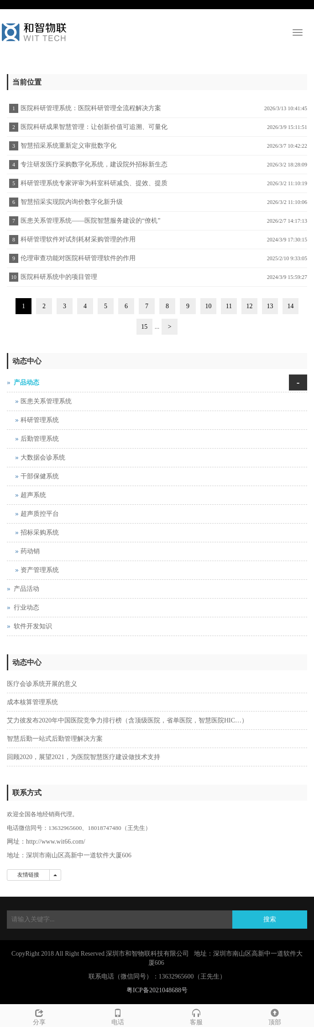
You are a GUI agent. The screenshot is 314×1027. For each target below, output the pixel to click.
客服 (196, 1016)
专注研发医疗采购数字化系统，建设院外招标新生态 (94, 164)
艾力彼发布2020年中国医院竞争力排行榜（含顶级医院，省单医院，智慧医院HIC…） (127, 720)
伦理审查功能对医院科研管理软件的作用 (78, 258)
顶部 (275, 1016)
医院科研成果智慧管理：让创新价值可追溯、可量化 (94, 126)
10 (208, 306)
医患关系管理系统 (46, 401)
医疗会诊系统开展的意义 (42, 683)
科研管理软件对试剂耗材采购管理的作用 (78, 239)
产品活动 (26, 588)
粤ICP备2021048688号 (157, 990)
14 (291, 306)
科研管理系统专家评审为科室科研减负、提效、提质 (94, 183)
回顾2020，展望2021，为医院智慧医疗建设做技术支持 (83, 757)
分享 (39, 1016)
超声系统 (33, 495)
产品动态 (26, 382)
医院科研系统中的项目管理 (59, 276)
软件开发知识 (33, 626)
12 (249, 306)
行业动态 (26, 607)
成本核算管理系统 (32, 702)
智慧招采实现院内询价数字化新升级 (72, 201)
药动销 (30, 551)
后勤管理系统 (40, 438)
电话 (117, 1016)
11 (229, 306)
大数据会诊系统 (43, 457)
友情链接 (28, 875)
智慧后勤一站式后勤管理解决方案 (55, 738)
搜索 (269, 919)
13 (270, 306)
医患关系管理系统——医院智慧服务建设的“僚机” (90, 220)
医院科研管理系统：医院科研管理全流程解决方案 (91, 108)
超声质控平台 (40, 513)
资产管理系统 (40, 570)
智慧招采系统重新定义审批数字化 (68, 145)
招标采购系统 (40, 532)
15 (144, 326)
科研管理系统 (40, 420)
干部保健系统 (40, 476)
